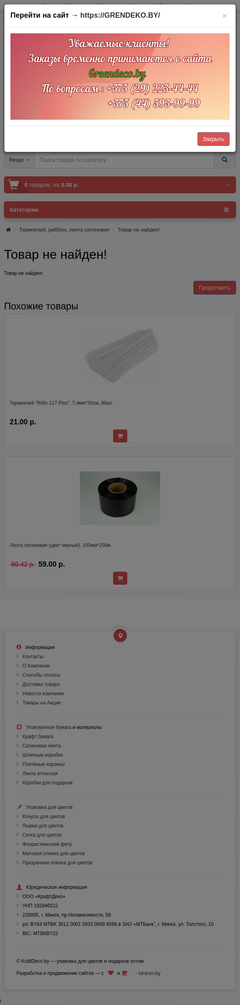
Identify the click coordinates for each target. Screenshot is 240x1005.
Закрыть (213, 139)
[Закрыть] (225, 15)
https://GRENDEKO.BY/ (120, 15)
